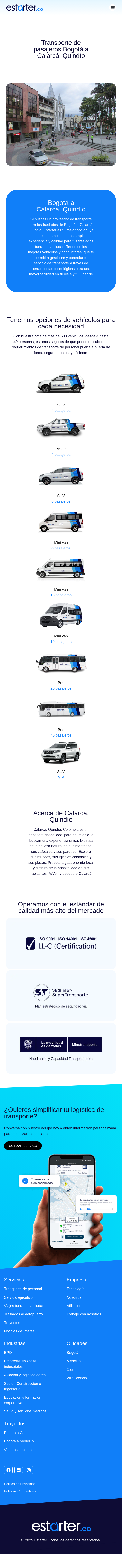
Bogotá (72, 1352)
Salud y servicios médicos (25, 1411)
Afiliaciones (76, 1306)
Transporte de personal (23, 1289)
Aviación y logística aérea (25, 1375)
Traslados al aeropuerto (23, 1314)
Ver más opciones (18, 1450)
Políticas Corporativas (20, 1491)
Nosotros (74, 1297)
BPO (8, 1352)
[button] (112, 7)
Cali (70, 1369)
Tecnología (75, 1289)
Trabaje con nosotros (84, 1314)
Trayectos (12, 1323)
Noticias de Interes (19, 1331)
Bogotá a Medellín (19, 1441)
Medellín (74, 1361)
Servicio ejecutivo (18, 1297)
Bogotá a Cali (15, 1433)
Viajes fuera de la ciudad (24, 1306)
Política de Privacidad (20, 1484)
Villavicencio (77, 1378)
